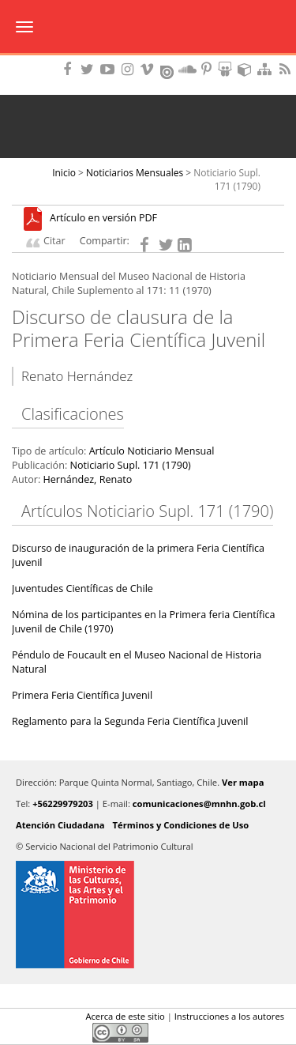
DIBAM (147, 59)
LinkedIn (75, 1032)
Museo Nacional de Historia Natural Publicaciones (148, 27)
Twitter (48, 1032)
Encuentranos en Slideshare (227, 69)
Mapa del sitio (266, 69)
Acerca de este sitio (124, 1016)
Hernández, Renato (87, 479)
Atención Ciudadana (60, 825)
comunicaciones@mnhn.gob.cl (199, 803)
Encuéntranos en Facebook (70, 69)
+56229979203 (62, 803)
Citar (54, 240)
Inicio (64, 172)
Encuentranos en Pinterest (207, 69)
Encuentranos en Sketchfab (247, 69)
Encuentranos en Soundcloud (187, 69)
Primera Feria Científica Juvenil (82, 695)
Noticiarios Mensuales (134, 172)
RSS (286, 69)
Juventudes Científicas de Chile (82, 588)
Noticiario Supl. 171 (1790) (226, 179)
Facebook (21, 1032)
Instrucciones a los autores (229, 1016)
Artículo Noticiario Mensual (152, 451)
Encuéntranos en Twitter (90, 69)
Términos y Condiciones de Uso (181, 825)
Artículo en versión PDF (103, 218)
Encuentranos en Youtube (109, 69)
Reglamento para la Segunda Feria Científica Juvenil (130, 721)
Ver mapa (243, 782)
